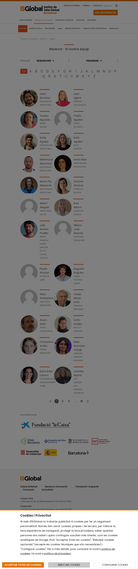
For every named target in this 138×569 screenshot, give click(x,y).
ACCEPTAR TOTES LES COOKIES (23, 565)
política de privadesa (57, 553)
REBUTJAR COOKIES (69, 565)
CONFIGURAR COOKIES (115, 565)
